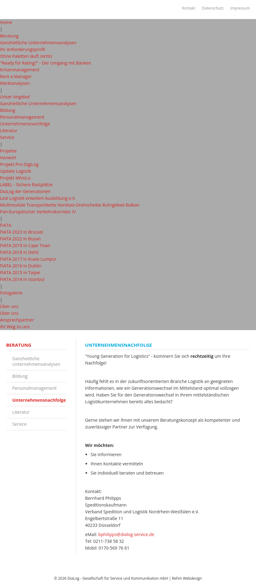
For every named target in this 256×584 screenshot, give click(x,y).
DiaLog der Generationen (25, 191)
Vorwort (8, 157)
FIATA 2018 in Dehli (19, 252)
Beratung (9, 36)
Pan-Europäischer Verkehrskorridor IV (38, 212)
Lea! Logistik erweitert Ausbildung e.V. (38, 198)
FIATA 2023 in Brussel (21, 232)
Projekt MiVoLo (15, 178)
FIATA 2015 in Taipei (20, 272)
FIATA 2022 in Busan (20, 239)
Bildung (7, 110)
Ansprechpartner (17, 320)
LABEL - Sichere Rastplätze (26, 184)
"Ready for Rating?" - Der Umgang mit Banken (45, 63)
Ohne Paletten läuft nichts (26, 56)
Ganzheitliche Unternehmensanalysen (38, 42)
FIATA (5, 225)
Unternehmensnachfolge (25, 124)
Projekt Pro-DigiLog (19, 164)
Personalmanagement (22, 117)
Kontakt (188, 8)
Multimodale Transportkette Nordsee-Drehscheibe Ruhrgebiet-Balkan (69, 205)
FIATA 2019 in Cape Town (25, 245)
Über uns (9, 306)
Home (6, 22)
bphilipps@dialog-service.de (126, 534)
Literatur (9, 130)
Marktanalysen (15, 83)
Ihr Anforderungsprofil (22, 49)
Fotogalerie (11, 293)
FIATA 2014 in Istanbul (22, 279)
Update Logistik (15, 171)
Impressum (240, 8)
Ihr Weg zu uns (15, 326)
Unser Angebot (15, 97)
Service (7, 137)
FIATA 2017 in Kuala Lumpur (28, 259)
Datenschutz (213, 8)
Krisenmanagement (19, 70)
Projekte (8, 151)
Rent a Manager (16, 76)
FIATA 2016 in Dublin (21, 266)
